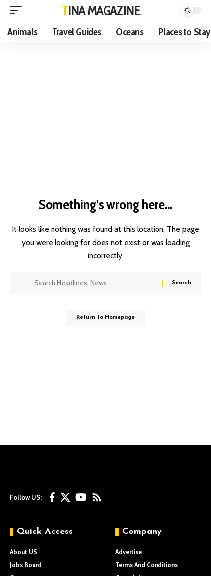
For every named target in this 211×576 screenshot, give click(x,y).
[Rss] (96, 497)
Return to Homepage (105, 317)
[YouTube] (81, 497)
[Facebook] (52, 497)
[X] (65, 497)
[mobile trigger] (18, 10)
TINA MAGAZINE (100, 10)
